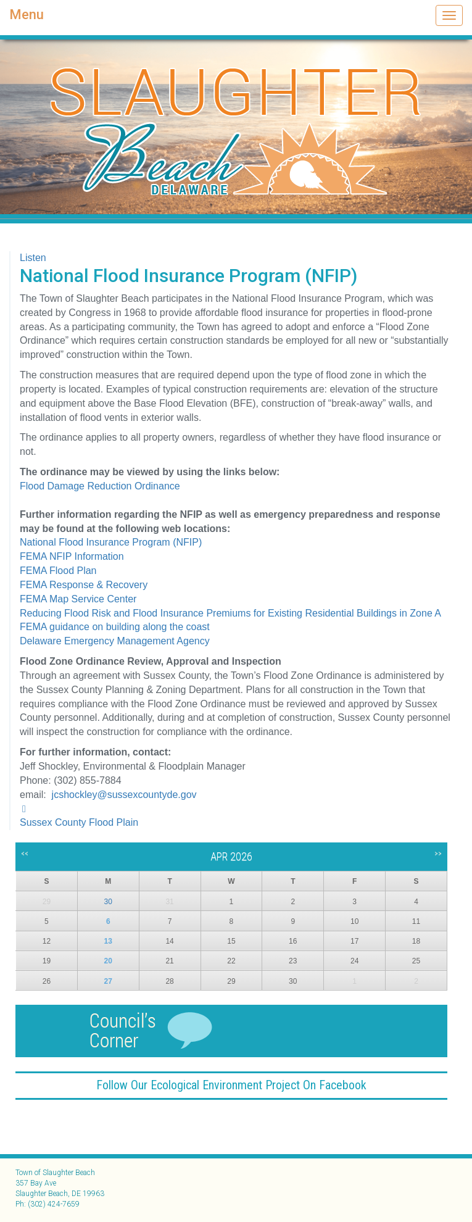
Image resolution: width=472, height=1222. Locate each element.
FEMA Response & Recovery (83, 585)
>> (438, 853)
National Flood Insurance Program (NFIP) (111, 542)
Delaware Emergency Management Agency (115, 641)
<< (24, 853)
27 (108, 981)
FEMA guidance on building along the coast (115, 626)
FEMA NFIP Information (72, 556)
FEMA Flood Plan (58, 570)
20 (108, 961)
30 (108, 901)
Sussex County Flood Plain (79, 822)
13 (108, 941)
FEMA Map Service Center (78, 599)
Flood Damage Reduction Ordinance (100, 486)
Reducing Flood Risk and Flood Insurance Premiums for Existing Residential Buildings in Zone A (230, 613)
